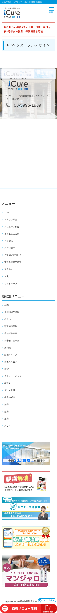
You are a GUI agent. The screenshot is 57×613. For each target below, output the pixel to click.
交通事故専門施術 (12, 262)
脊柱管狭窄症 (10, 333)
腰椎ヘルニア (10, 362)
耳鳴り (7, 305)
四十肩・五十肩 (11, 340)
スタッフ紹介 (10, 219)
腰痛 (6, 418)
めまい (7, 319)
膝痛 (6, 404)
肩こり (7, 425)
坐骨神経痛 (9, 397)
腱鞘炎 (7, 347)
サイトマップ (10, 283)
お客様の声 (9, 248)
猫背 (6, 369)
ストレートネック (12, 376)
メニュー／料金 (11, 226)
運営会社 (8, 269)
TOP (6, 212)
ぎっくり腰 (9, 390)
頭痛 (6, 411)
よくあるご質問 (11, 233)
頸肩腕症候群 (10, 326)
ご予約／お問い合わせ (15, 255)
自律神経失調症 (11, 312)
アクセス (8, 241)
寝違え (7, 383)
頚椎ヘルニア (10, 354)
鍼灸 (6, 276)
